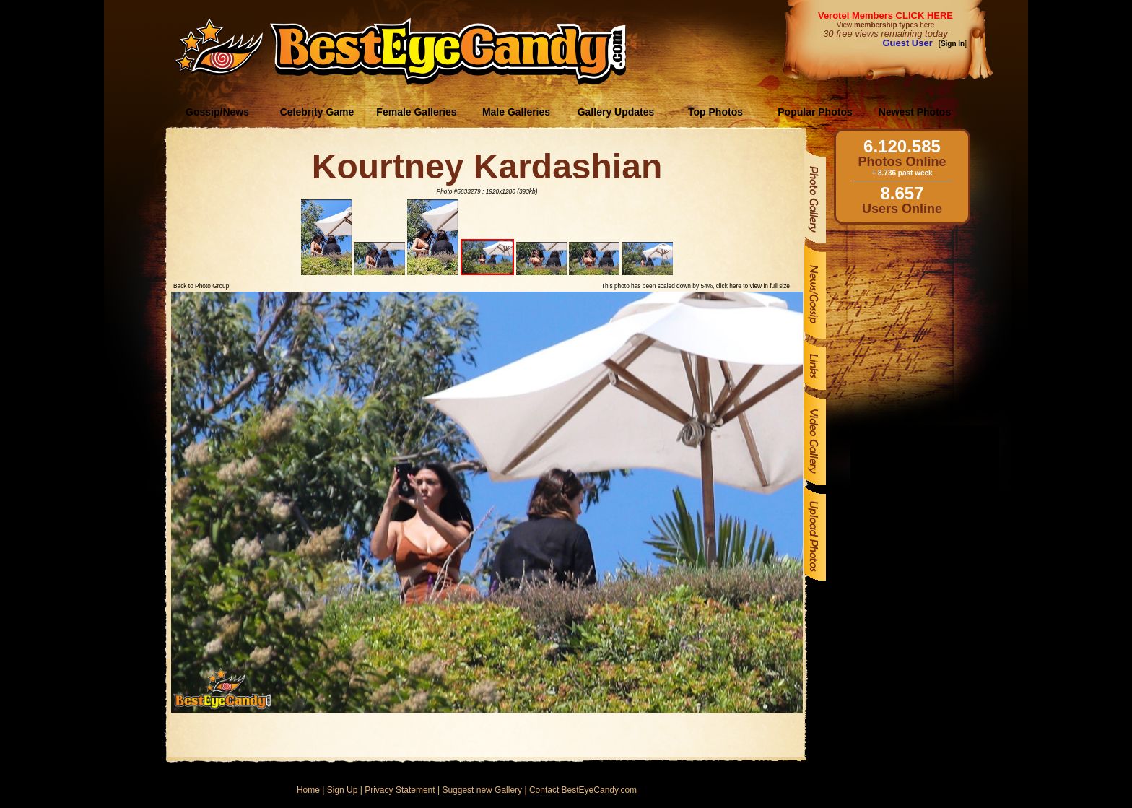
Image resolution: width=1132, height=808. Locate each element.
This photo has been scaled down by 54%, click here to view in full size (695, 286)
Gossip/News (217, 112)
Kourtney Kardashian (487, 166)
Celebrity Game (317, 112)
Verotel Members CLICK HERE (885, 15)
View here (885, 25)
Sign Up (342, 790)
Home (308, 790)
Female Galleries (416, 112)
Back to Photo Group (201, 286)
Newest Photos (915, 112)
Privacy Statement (400, 790)
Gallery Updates (616, 112)
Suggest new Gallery (482, 790)
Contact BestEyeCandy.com (583, 790)
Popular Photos (815, 112)
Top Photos (715, 112)
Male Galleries (516, 112)
